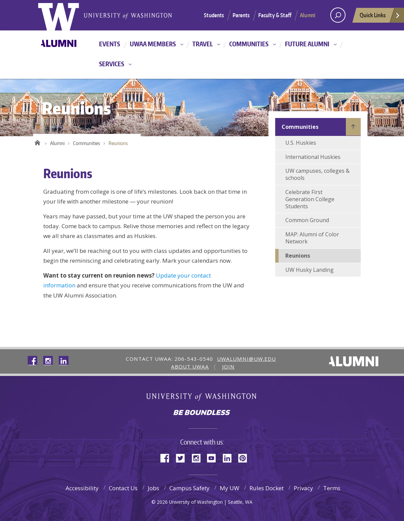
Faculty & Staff (274, 15)
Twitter (183, 457)
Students (214, 15)
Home (37, 142)
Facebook (167, 457)
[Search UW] (338, 15)
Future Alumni (307, 44)
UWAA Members (153, 44)
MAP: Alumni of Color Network (312, 238)
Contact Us (123, 488)
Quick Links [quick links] (380, 17)
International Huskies (312, 157)
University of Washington (202, 398)
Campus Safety (189, 488)
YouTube (214, 457)
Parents (241, 15)
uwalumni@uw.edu (246, 358)
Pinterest (245, 457)
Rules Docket (266, 488)
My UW (229, 488)
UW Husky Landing (309, 270)
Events (109, 44)
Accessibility (82, 488)
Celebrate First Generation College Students (309, 199)
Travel (202, 44)
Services (111, 64)
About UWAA (190, 366)
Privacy (303, 488)
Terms (331, 488)
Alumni (307, 15)
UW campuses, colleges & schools (317, 174)
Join (228, 366)
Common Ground (307, 220)
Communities (248, 44)
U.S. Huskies (300, 142)
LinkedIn (229, 457)
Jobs (153, 488)
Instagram (198, 457)
